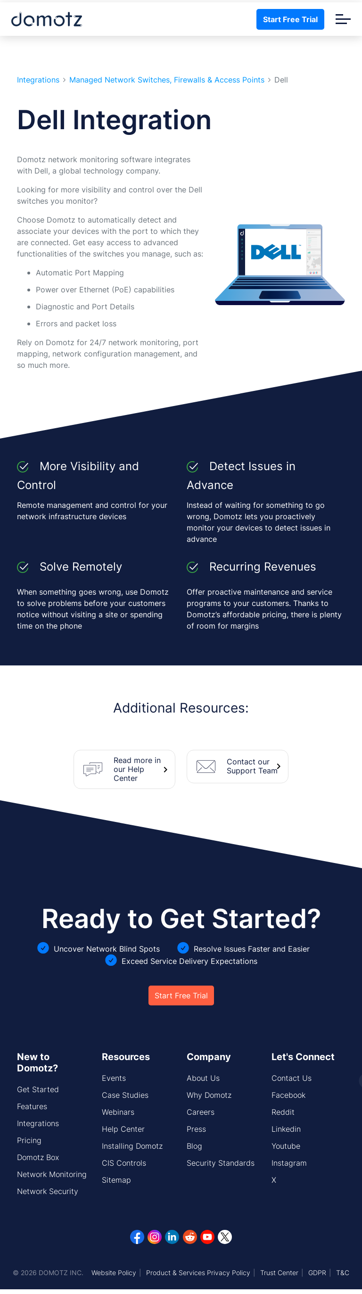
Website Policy (113, 1272)
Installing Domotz (132, 1146)
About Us (203, 1078)
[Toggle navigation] (343, 19)
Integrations (38, 79)
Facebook (288, 1095)
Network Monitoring (52, 1174)
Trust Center (279, 1272)
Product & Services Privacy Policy (198, 1272)
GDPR (317, 1272)
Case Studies (125, 1095)
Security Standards (221, 1163)
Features (32, 1106)
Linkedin (286, 1129)
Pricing (29, 1140)
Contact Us (292, 1078)
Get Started (38, 1089)
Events (114, 1078)
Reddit (283, 1112)
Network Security (47, 1191)
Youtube (286, 1146)
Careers (200, 1112)
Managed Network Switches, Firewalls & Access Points (166, 79)
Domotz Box (38, 1157)
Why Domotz (209, 1095)
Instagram (289, 1163)
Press (196, 1129)
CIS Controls (124, 1163)
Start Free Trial (290, 19)
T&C (342, 1272)
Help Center (123, 1129)
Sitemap (116, 1180)
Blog (194, 1146)
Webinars (118, 1112)
